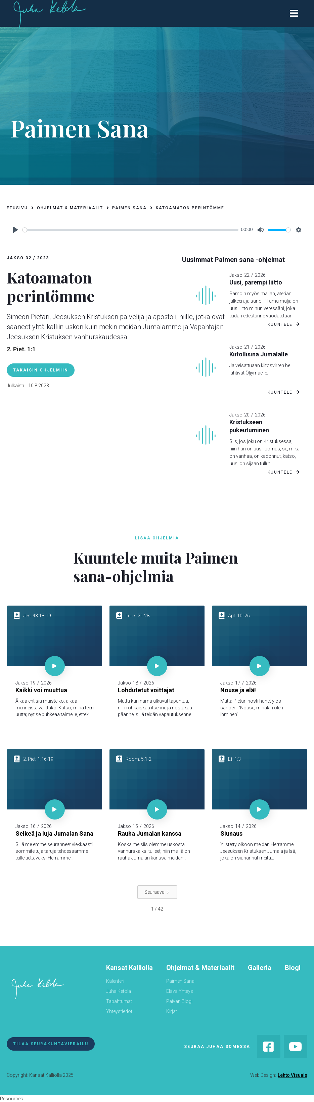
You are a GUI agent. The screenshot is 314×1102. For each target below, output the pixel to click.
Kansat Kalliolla (129, 968)
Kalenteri (115, 981)
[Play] (15, 229)
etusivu (17, 208)
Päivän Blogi (179, 1001)
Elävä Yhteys (179, 991)
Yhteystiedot (119, 1011)
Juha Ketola (118, 991)
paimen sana (129, 208)
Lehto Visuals (292, 1075)
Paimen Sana (180, 981)
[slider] (130, 230)
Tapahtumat (119, 1001)
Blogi (293, 968)
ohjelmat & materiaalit (70, 208)
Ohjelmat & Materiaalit (200, 968)
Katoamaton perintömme (190, 208)
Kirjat (171, 1011)
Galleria (259, 968)
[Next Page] (157, 892)
